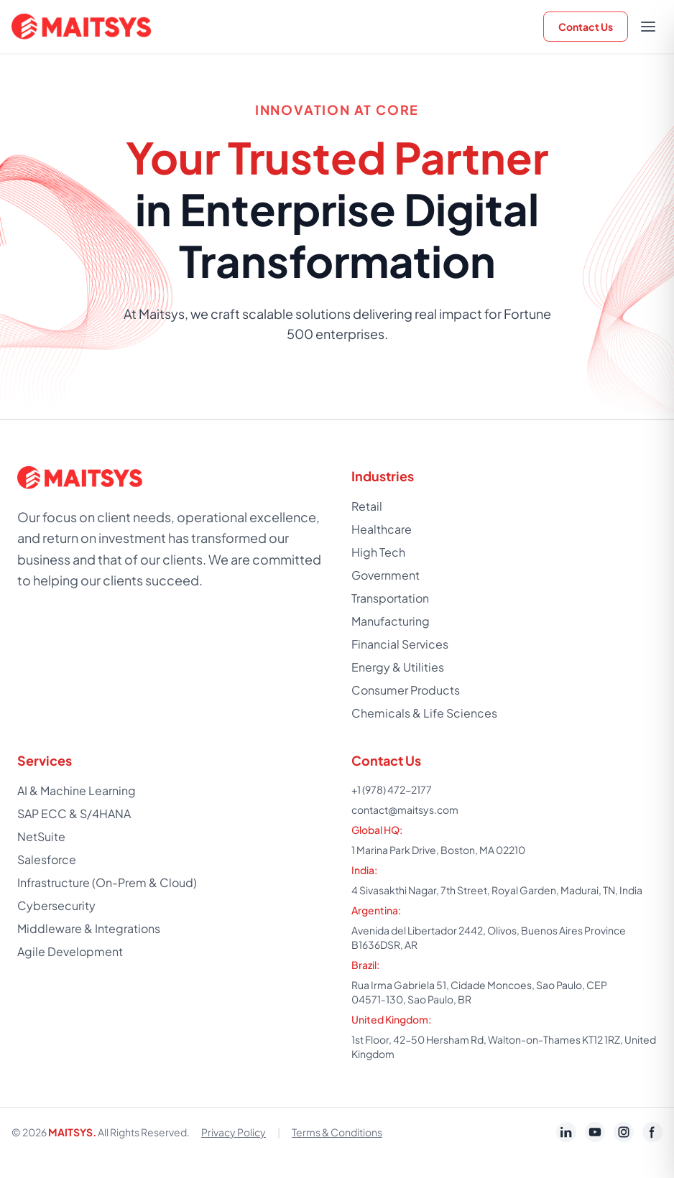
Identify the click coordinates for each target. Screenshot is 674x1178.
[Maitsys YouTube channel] (595, 1132)
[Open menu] (648, 26)
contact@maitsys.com (404, 809)
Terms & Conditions (337, 1132)
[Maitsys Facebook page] (652, 1132)
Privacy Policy (233, 1132)
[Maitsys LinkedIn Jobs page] (566, 1132)
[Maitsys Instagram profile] (624, 1132)
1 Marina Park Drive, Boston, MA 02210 (438, 849)
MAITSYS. (72, 1132)
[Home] (83, 27)
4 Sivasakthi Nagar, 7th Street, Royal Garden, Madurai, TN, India (496, 890)
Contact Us (585, 26)
